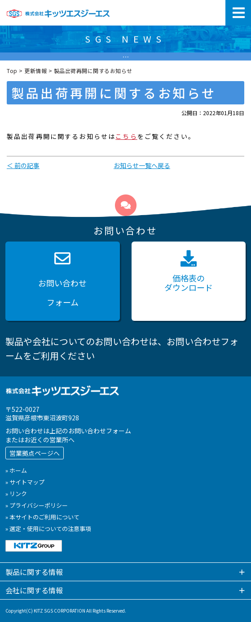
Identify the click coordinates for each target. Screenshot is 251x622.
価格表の (189, 272)
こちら (126, 136)
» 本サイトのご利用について (42, 517)
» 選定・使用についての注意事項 (48, 528)
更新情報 (35, 70)
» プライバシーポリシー (36, 505)
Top (12, 70)
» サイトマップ (24, 482)
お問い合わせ (62, 281)
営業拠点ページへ (34, 453)
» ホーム (16, 470)
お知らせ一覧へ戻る (142, 165)
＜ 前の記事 (23, 165)
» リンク (16, 493)
